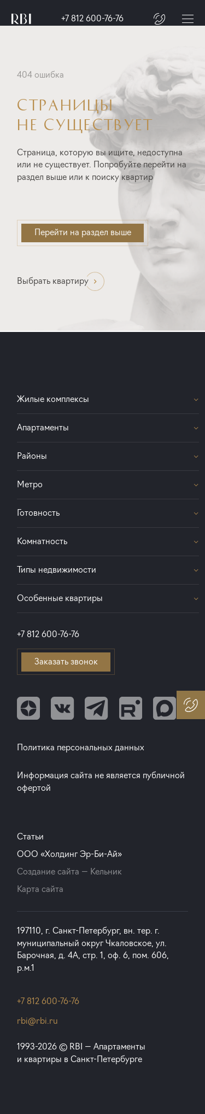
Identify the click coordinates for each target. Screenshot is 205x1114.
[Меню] (188, 19)
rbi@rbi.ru (37, 1021)
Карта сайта (40, 889)
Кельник (106, 871)
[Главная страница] (21, 19)
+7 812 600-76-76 (92, 18)
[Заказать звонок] (159, 19)
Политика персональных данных (80, 747)
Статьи (30, 836)
